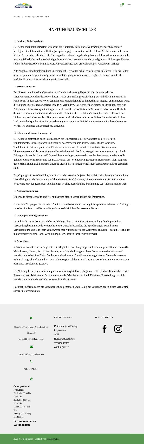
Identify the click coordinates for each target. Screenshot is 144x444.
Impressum (60, 330)
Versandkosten (61, 342)
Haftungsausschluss (64, 338)
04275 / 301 (33, 369)
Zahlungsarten (61, 347)
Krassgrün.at (53, 439)
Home (17, 16)
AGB (57, 334)
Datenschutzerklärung (65, 326)
